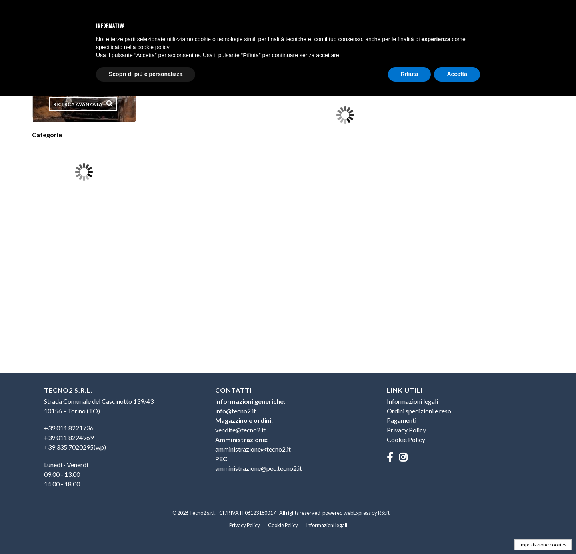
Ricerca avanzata (77, 104)
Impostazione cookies (543, 545)
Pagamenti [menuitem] (401, 420)
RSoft (384, 513)
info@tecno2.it (235, 411)
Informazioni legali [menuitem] (412, 401)
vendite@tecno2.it (240, 430)
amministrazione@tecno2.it (253, 449)
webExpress (357, 513)
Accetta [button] (457, 74)
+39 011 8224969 (69, 437)
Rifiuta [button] (409, 74)
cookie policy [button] (153, 47)
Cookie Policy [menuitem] (406, 439)
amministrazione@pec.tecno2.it (258, 468)
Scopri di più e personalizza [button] (145, 74)
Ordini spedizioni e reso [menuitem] (419, 411)
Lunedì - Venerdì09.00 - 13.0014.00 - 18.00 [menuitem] (66, 474)
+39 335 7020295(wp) (75, 447)
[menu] (116, 441)
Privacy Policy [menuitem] (406, 430)
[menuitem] (116, 437)
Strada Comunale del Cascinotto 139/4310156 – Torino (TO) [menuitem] (99, 406)
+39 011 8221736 (69, 428)
